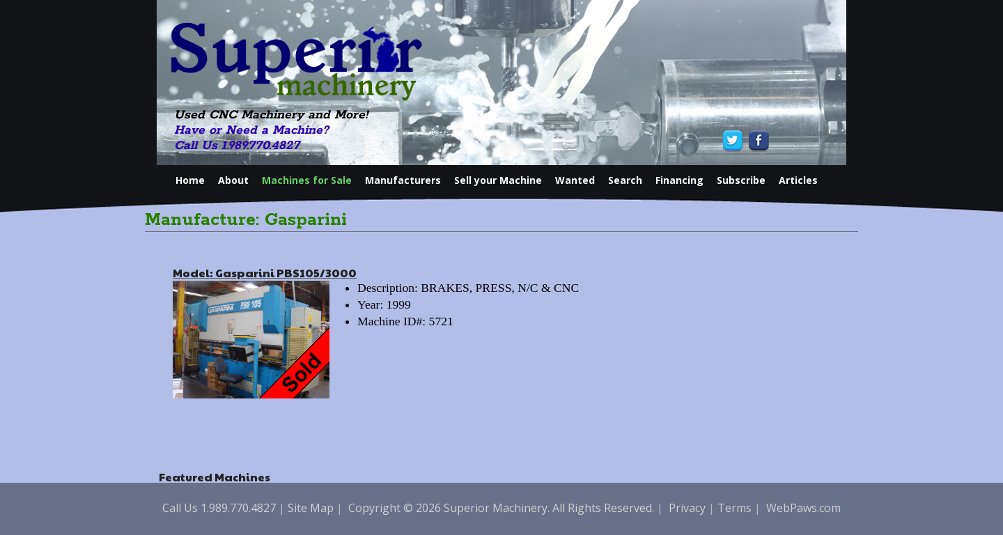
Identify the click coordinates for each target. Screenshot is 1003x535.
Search (625, 180)
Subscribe (741, 180)
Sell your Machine (498, 180)
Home (190, 180)
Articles (798, 180)
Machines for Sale (307, 180)
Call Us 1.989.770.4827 (237, 145)
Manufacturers (403, 180)
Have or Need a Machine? (251, 130)
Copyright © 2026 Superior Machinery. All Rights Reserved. (501, 507)
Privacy (687, 507)
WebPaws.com (803, 507)
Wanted (575, 180)
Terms (734, 507)
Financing (679, 180)
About (233, 180)
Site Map (311, 507)
